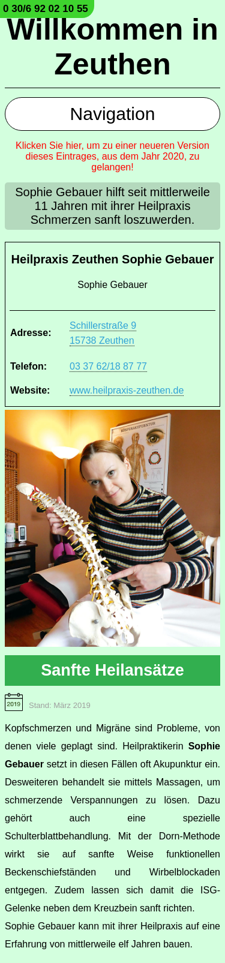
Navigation (112, 114)
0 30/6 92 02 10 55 (45, 8)
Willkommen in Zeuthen (112, 47)
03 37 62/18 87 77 (108, 366)
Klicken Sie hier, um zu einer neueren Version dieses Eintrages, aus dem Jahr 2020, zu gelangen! (112, 156)
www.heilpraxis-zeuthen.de (127, 390)
